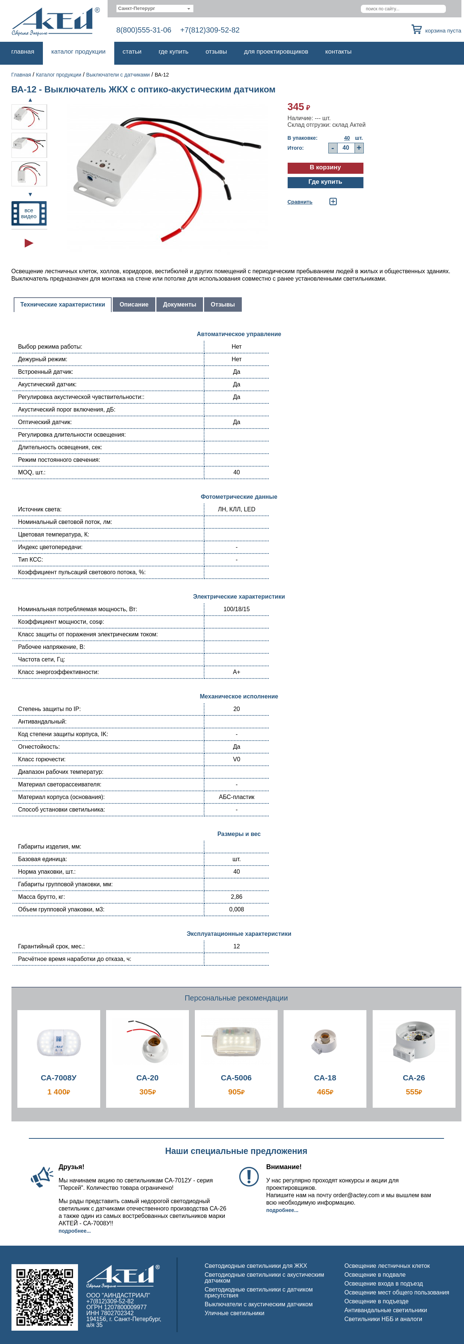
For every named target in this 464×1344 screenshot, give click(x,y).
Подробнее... (75, 1231)
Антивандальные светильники (386, 1310)
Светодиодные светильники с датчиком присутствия (259, 1292)
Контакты (338, 51)
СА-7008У (59, 1077)
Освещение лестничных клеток (387, 1266)
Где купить (174, 51)
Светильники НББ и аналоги (384, 1319)
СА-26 (414, 1077)
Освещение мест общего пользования (397, 1292)
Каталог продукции (78, 51)
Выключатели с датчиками (118, 75)
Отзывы (216, 51)
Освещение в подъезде (377, 1301)
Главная (22, 51)
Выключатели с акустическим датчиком (259, 1304)
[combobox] (155, 8)
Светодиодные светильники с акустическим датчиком (264, 1278)
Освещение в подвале (375, 1275)
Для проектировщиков (276, 51)
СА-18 (325, 1077)
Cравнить (300, 202)
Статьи (132, 51)
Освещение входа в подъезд (384, 1283)
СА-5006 (236, 1077)
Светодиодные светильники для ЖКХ (256, 1266)
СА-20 (147, 1077)
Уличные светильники (235, 1313)
